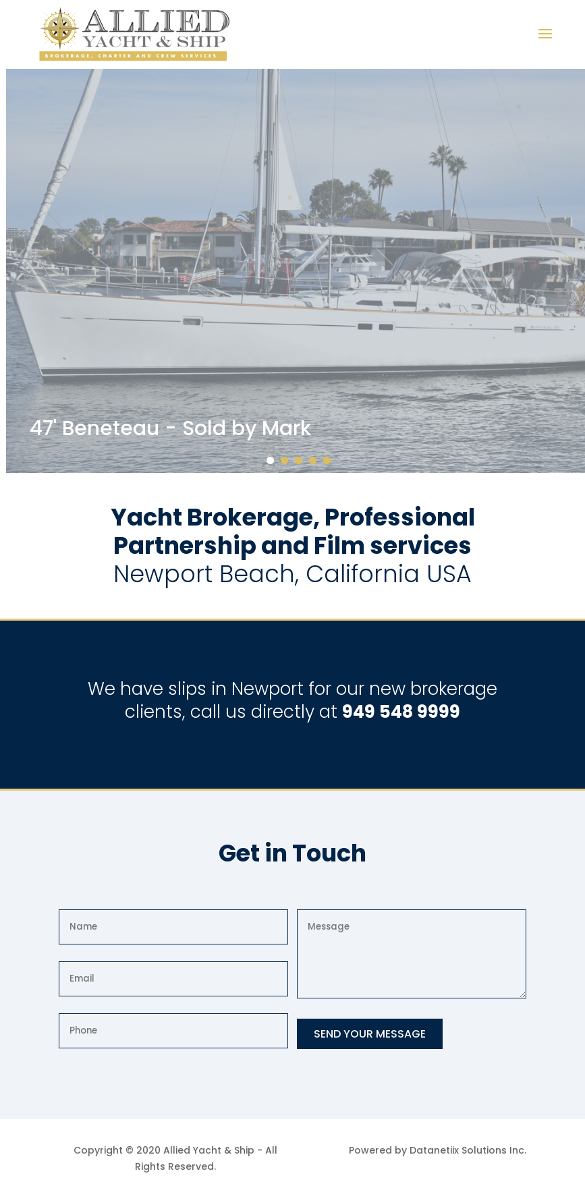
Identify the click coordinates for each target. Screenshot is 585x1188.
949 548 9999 (401, 712)
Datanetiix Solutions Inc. (468, 1150)
